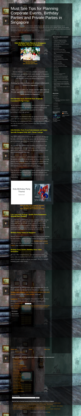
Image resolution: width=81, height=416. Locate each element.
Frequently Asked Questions (18, 391)
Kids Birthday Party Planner (30, 61)
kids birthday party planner (34, 292)
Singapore (16, 308)
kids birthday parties (38, 305)
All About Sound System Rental (60, 51)
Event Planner (56, 48)
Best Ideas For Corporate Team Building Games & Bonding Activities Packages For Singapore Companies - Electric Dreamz (36, 408)
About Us (55, 89)
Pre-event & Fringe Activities (18, 375)
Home (30, 349)
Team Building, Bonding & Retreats (19, 366)
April (56, 106)
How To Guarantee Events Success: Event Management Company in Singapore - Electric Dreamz (31, 407)
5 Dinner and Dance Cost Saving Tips (61, 81)
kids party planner (23, 306)
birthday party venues (41, 241)
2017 (55, 95)
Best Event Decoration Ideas (59, 49)
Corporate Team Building (58, 57)
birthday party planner (30, 305)
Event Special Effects (17, 383)
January (56, 109)
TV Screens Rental (16, 382)
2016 (55, 97)
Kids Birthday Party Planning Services (32, 205)
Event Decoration (16, 372)
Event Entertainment (17, 373)
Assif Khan (66, 113)
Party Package (56, 70)
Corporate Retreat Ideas (58, 55)
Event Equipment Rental (17, 388)
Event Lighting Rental (17, 378)
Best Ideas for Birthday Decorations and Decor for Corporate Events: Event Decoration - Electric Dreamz (33, 404)
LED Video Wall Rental (17, 379)
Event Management (57, 46)
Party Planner (56, 69)
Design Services (16, 370)
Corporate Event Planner (18, 360)
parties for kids (30, 306)
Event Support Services (17, 367)
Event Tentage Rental (17, 385)
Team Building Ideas (58, 56)
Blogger (48, 412)
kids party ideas (17, 306)
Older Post (47, 349)
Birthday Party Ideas (58, 61)
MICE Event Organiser (17, 361)
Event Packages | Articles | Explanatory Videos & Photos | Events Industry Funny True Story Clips (61, 84)
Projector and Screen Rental (18, 381)
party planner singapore (43, 306)
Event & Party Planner (58, 63)
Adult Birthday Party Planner (30, 63)
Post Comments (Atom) (20, 352)
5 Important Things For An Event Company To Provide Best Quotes (60, 41)
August (56, 98)
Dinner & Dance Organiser (18, 364)
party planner (30, 294)
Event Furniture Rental (17, 386)
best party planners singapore (19, 305)
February (57, 108)
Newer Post (14, 349)
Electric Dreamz (16, 358)
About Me (56, 38)
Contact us (14, 299)
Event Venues (56, 72)
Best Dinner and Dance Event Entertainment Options (59, 74)
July (56, 103)
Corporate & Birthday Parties (59, 64)
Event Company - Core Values (59, 42)
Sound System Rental (17, 376)
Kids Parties (56, 67)
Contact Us (56, 90)
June (56, 104)
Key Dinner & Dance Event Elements (61, 76)
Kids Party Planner (30, 62)
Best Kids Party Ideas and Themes (60, 66)
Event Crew (15, 369)
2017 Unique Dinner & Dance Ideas (60, 77)
